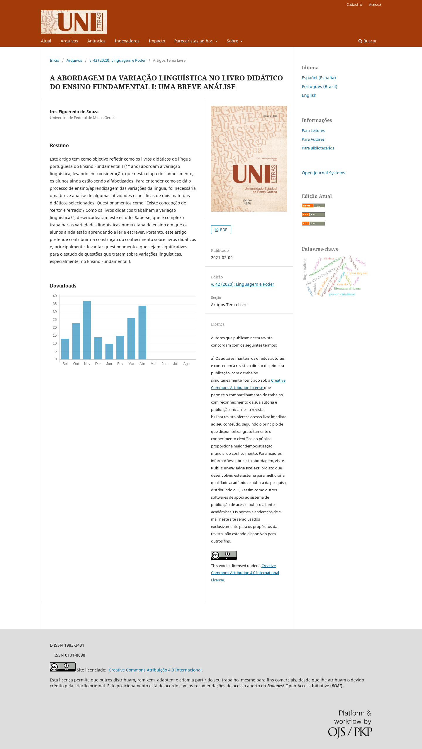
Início (54, 60)
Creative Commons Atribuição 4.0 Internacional (155, 670)
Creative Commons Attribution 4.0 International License (245, 573)
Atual (46, 41)
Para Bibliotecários (318, 148)
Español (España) (319, 77)
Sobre (233, 41)
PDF (223, 229)
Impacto (157, 41)
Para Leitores (313, 130)
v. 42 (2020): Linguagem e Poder (117, 60)
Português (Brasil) (319, 86)
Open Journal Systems (323, 172)
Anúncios (96, 41)
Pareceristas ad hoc (194, 41)
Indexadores (127, 41)
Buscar (367, 41)
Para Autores (313, 139)
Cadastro (354, 4)
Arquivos (69, 41)
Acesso (375, 4)
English (309, 95)
